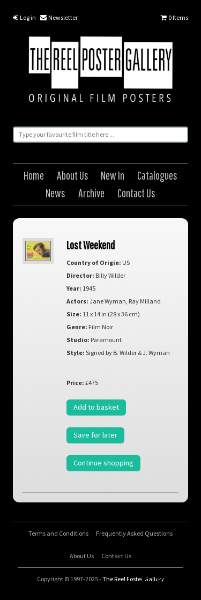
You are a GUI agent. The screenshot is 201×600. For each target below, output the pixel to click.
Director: (80, 275)
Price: (75, 383)
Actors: (77, 301)
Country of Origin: (93, 262)
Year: (73, 288)
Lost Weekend (90, 244)
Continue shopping (103, 463)
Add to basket (96, 407)
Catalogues (157, 175)
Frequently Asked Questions (134, 533)
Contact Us (136, 192)
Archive (91, 192)
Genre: (76, 327)
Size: (73, 314)
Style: (75, 353)
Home (34, 175)
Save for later (95, 435)
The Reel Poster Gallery (100, 70)
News (55, 192)
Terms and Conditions (58, 533)
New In (112, 175)
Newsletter (59, 17)
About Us (72, 175)
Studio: (78, 340)
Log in (24, 17)
